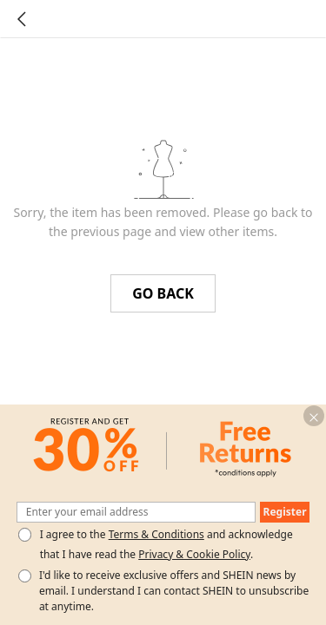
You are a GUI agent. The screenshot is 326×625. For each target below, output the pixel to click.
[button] (313, 415)
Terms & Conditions (156, 534)
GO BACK (163, 293)
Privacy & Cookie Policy (194, 554)
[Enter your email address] (136, 512)
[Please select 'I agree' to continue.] (25, 534)
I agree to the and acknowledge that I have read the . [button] (166, 544)
